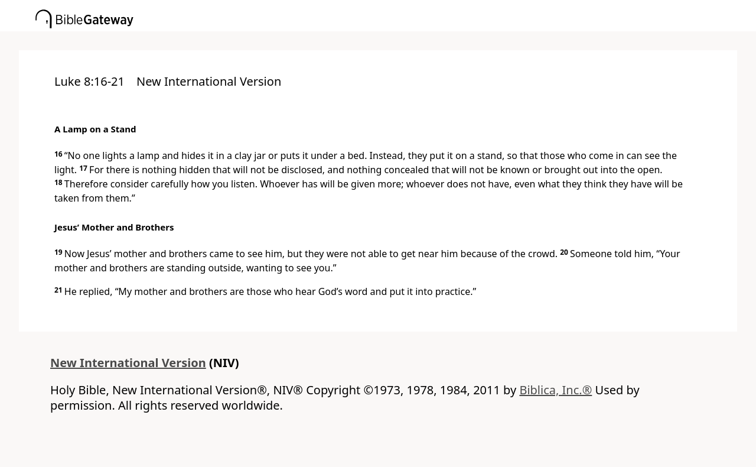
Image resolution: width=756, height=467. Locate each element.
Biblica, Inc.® (555, 390)
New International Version (128, 363)
